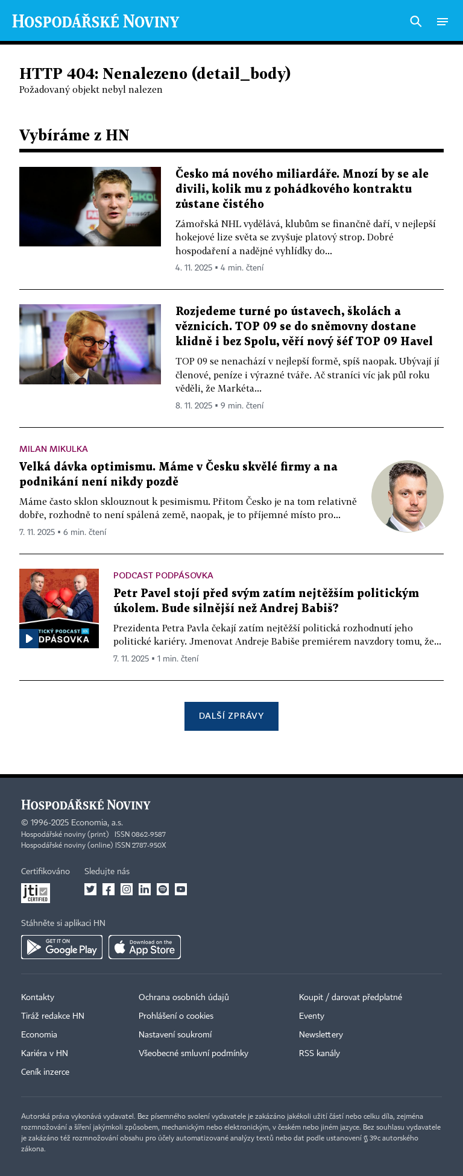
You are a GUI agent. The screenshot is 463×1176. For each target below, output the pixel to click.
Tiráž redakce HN (52, 1016)
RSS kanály (319, 1053)
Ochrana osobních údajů (184, 997)
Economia (39, 1035)
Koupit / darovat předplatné (350, 997)
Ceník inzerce (45, 1072)
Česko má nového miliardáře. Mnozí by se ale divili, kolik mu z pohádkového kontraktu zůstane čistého (302, 189)
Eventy (311, 1016)
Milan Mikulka (53, 448)
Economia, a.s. (97, 823)
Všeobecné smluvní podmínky (193, 1053)
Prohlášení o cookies (176, 1016)
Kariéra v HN (44, 1053)
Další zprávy (231, 715)
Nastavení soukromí (175, 1035)
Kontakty (37, 997)
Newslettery (321, 1035)
